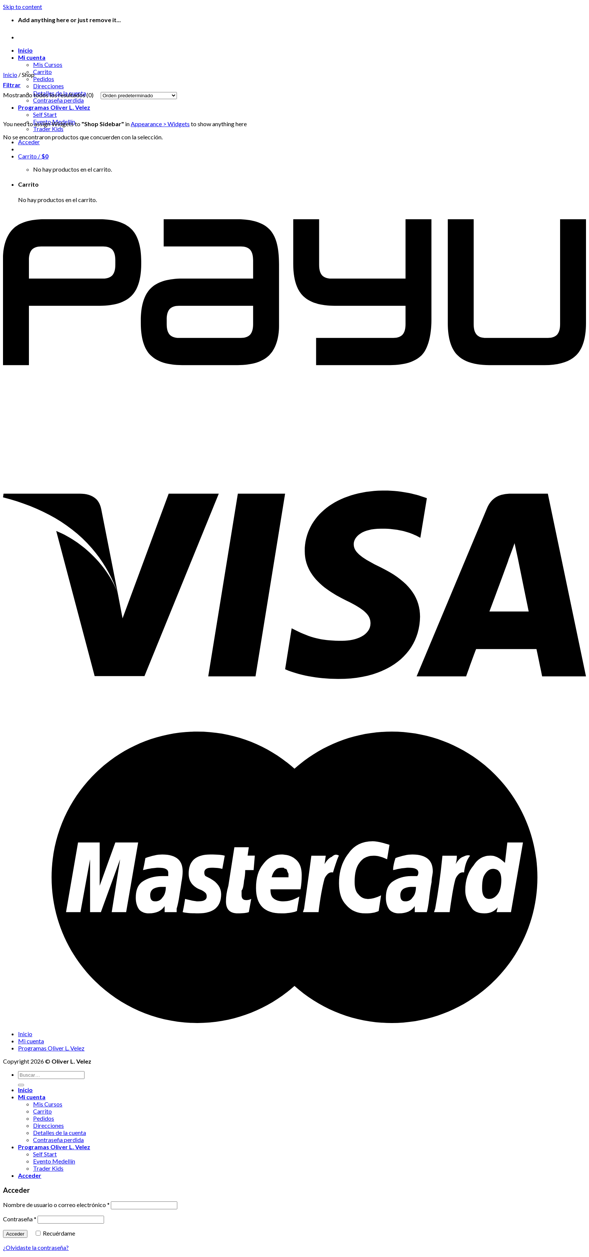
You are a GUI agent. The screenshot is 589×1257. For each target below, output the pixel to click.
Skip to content (22, 6)
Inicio (25, 50)
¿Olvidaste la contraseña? (36, 1247)
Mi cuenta (31, 57)
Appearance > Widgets (160, 123)
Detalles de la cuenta (59, 1132)
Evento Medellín (54, 1161)
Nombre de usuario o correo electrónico (56, 1204)
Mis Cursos (47, 64)
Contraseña (19, 1218)
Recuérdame (55, 1233)
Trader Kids (48, 128)
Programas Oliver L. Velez (54, 107)
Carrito (42, 71)
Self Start (45, 114)
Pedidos (43, 78)
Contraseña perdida (58, 1139)
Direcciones (48, 85)
